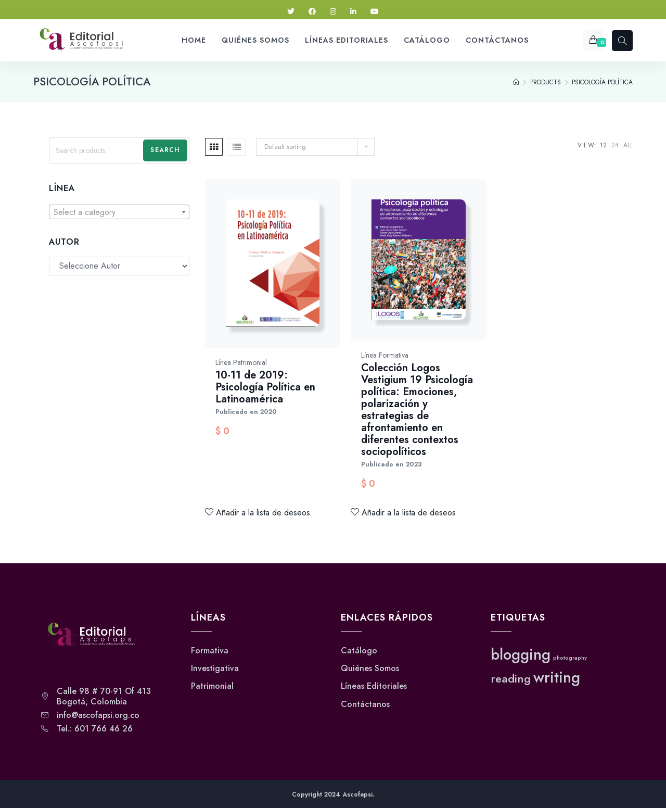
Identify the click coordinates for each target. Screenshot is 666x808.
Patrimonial (212, 686)
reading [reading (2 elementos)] (511, 679)
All (628, 145)
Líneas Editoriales (374, 686)
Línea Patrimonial (241, 362)
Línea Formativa (384, 355)
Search (165, 150)
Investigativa (215, 668)
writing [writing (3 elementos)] (556, 677)
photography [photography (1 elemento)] (570, 658)
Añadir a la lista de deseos (257, 513)
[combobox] (119, 212)
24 (615, 145)
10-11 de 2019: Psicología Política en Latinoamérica (265, 387)
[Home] (516, 82)
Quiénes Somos (370, 668)
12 (603, 145)
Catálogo (359, 650)
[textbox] (119, 212)
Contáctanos (365, 704)
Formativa (209, 650)
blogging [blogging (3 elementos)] (520, 654)
